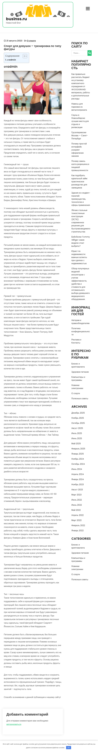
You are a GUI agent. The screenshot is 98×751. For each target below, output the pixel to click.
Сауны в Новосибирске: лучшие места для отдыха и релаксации (80, 121)
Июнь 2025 (76, 438)
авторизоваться (13, 724)
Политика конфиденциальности (80, 331)
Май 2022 (76, 510)
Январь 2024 (77, 479)
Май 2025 (76, 443)
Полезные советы (79, 398)
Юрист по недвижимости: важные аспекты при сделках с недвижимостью (79, 257)
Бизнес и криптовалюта (78, 365)
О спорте (31, 40)
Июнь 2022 (76, 504)
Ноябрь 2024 (77, 458)
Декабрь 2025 (78, 412)
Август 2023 (77, 489)
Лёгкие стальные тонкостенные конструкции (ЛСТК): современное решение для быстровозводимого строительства (80, 221)
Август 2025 (77, 428)
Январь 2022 (77, 530)
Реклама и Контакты (76, 341)
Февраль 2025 (78, 448)
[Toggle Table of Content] (24, 56)
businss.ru (16, 19)
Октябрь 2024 (78, 464)
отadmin (11, 59)
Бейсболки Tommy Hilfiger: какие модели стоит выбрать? (80, 241)
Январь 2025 (77, 453)
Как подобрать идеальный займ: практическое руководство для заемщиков (79, 181)
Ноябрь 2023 (77, 484)
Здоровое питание (80, 371)
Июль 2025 (76, 433)
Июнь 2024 (76, 469)
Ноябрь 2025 (77, 417)
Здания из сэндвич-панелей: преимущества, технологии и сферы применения (80, 199)
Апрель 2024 (77, 474)
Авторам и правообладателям (80, 322)
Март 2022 (76, 520)
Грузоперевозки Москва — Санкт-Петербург (79, 135)
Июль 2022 (76, 499)
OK (68, 748)
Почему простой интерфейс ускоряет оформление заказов (79, 149)
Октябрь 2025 (78, 423)
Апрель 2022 (77, 515)
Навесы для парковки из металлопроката (79, 106)
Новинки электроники (77, 387)
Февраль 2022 (78, 525)
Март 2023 (76, 494)
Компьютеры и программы (78, 379)
